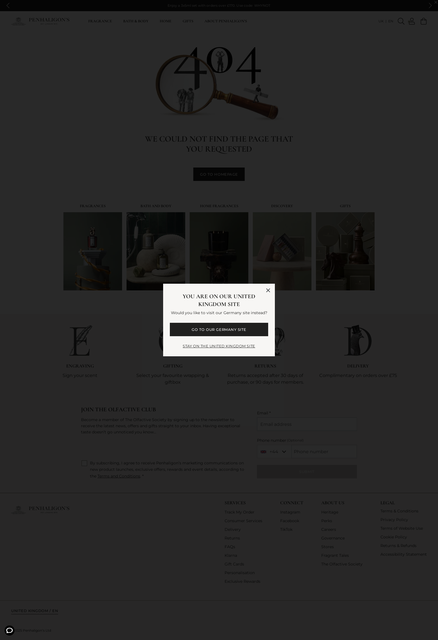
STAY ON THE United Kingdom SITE (219, 346)
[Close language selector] (268, 290)
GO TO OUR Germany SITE (219, 329)
